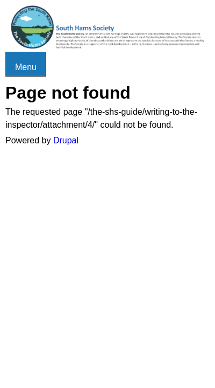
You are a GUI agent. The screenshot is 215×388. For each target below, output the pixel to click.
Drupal (65, 140)
